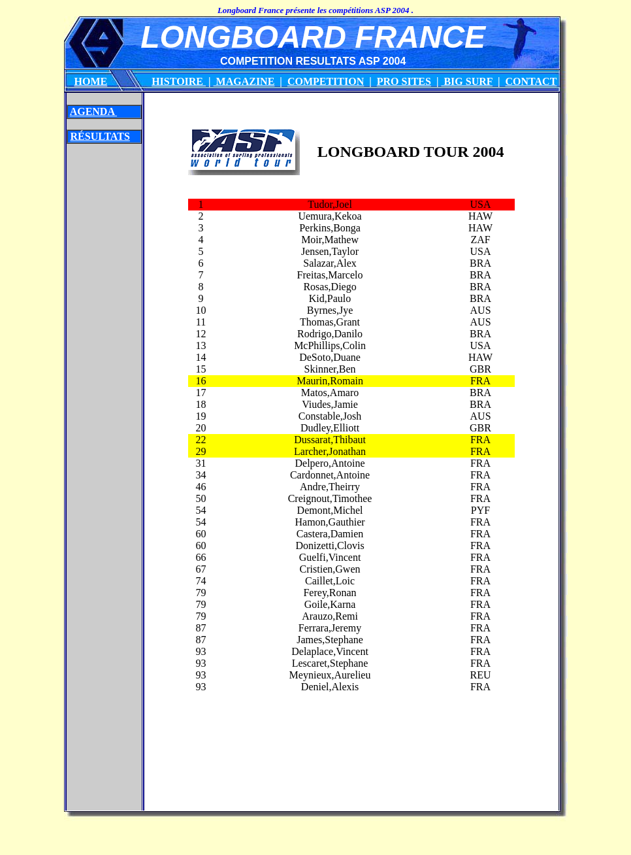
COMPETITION (325, 81)
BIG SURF (467, 81)
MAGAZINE (244, 81)
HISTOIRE (179, 81)
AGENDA (93, 111)
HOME (91, 81)
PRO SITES (404, 81)
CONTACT (531, 81)
